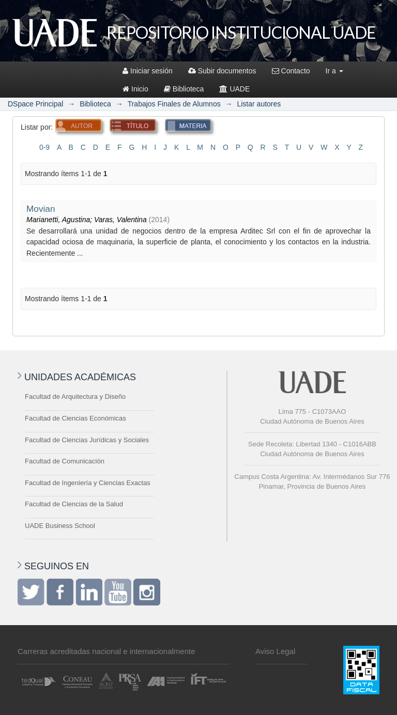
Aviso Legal (275, 651)
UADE (234, 89)
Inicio (135, 89)
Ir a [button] (334, 71)
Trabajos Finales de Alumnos (174, 104)
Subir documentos (222, 71)
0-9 (44, 147)
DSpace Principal (35, 104)
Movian (40, 209)
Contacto (291, 71)
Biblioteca (184, 89)
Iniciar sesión (148, 71)
